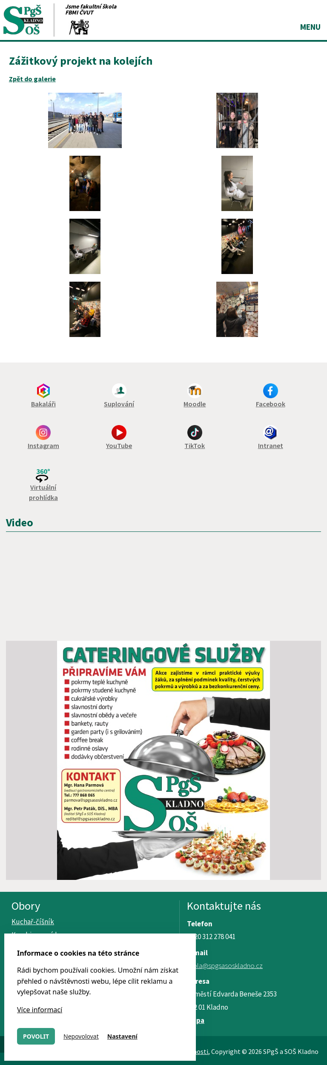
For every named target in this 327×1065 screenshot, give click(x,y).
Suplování (119, 404)
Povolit (36, 1036)
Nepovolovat (81, 1036)
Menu (310, 27)
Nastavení (122, 1036)
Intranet (270, 445)
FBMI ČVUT (79, 12)
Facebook (270, 404)
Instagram (43, 445)
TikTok (194, 445)
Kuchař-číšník (32, 921)
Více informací (39, 1009)
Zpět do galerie (32, 78)
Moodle (195, 404)
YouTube (119, 445)
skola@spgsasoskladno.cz (225, 965)
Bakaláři (43, 404)
